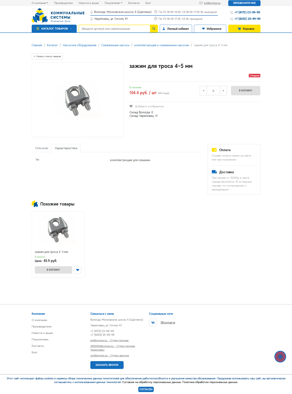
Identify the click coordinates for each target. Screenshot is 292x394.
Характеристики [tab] (66, 148)
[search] (154, 28)
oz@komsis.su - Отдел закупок (109, 355)
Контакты (137, 3)
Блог (151, 3)
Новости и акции (92, 3)
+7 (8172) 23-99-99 (102, 331)
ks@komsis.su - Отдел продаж (109, 340)
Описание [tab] (41, 148)
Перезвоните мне (244, 3)
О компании (39, 3)
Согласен (146, 389)
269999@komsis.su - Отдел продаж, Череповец (113, 347)
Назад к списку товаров (47, 56)
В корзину (245, 90)
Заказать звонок (107, 364)
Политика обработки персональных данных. (210, 382)
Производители (66, 3)
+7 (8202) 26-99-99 (102, 334)
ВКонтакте (162, 322)
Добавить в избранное (146, 106)
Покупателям (112, 3)
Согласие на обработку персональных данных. (151, 382)
